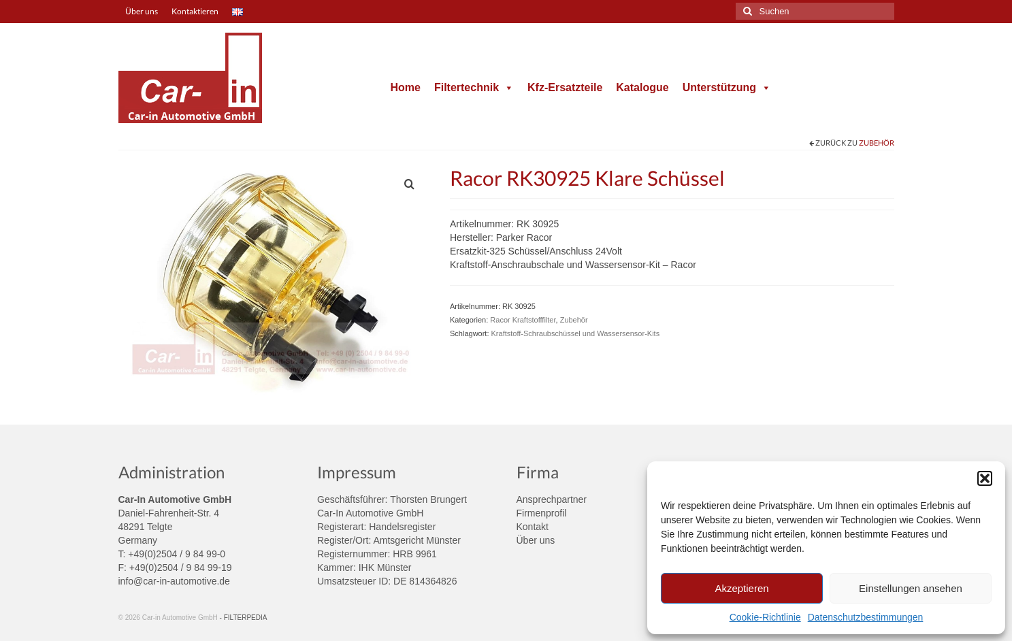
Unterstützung (727, 87)
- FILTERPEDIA (243, 617)
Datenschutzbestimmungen (866, 617)
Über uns (536, 540)
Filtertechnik (474, 87)
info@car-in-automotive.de (174, 581)
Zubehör (876, 142)
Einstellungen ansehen (910, 588)
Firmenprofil (542, 513)
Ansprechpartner (552, 499)
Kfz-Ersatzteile (564, 87)
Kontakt (533, 526)
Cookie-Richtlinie (765, 617)
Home (405, 87)
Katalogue (642, 87)
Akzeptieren (741, 588)
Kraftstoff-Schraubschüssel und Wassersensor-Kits (575, 333)
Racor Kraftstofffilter (522, 320)
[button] (985, 478)
